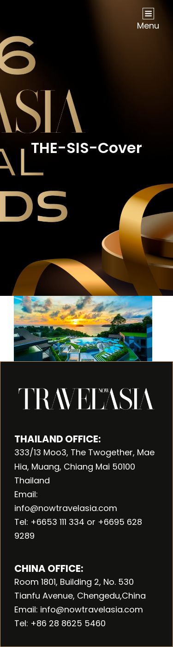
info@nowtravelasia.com (65, 508)
